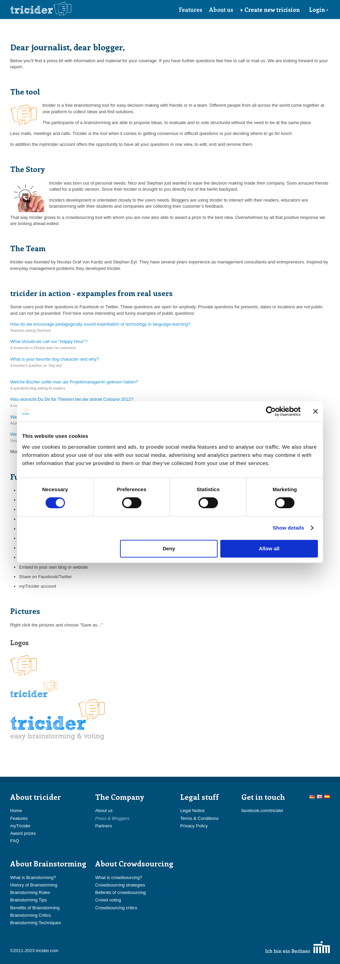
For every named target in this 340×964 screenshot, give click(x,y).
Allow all (269, 548)
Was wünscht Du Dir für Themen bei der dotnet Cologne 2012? (71, 399)
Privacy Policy (194, 825)
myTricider (20, 825)
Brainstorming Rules (30, 892)
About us (221, 9)
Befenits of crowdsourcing (120, 892)
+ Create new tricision (270, 9)
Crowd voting (108, 899)
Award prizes (23, 833)
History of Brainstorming (33, 885)
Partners (103, 825)
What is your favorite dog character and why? (54, 359)
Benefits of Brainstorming (35, 907)
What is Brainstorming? (33, 877)
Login (319, 9)
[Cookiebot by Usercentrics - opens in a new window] (271, 411)
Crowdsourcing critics (116, 907)
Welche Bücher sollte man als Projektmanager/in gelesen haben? (74, 381)
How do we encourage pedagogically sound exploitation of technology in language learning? (100, 324)
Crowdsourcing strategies (120, 885)
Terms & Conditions (199, 818)
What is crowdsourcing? (118, 877)
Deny (169, 548)
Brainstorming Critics (30, 915)
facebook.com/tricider (262, 810)
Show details (288, 528)
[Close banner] (315, 411)
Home (16, 810)
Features (190, 9)
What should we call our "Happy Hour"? (48, 341)
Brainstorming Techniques (35, 922)
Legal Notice (192, 810)
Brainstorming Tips (28, 899)
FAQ (14, 840)
